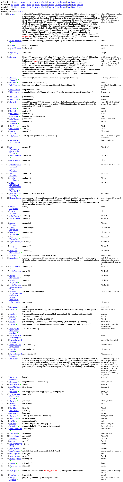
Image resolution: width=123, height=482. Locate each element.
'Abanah (14, 384)
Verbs (29, 2)
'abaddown (15, 92)
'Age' (12, 441)
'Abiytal (14, 216)
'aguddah (14, 451)
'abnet (13, 392)
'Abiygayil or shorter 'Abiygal (14, 150)
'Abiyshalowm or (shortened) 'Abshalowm (15, 296)
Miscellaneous (60, 2)
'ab (11, 14)
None (69, 2)
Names (16, 2)
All (12, 5)
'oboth (13, 439)
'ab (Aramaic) (15, 41)
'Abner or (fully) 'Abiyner (14, 396)
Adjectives (35, 2)
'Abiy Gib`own (14, 141)
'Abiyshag (15, 271)
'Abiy (12, 126)
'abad (12, 57)
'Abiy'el (14, 129)
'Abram (14, 436)
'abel (12, 314)
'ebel (12, 322)
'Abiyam (14, 218)
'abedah (14, 85)
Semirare (80, 2)
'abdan (13, 97)
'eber (12, 424)
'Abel (12, 319)
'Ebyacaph (15, 241)
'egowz (14, 454)
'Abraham (15, 429)
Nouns (23, 2)
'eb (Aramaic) (15, 48)
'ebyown (15, 198)
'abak (13, 307)
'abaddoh (14, 90)
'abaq (12, 413)
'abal (12, 309)
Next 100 (20, 11)
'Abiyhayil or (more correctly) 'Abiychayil (15, 187)
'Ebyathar (14, 302)
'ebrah (13, 426)
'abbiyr (13, 258)
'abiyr (13, 255)
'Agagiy (14, 448)
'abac (12, 401)
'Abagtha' (15, 52)
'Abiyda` (14, 160)
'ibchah (14, 119)
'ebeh (12, 111)
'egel (12, 463)
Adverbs (44, 2)
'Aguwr (14, 456)
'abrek (13, 433)
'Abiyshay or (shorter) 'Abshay (15, 287)
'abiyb (13, 136)
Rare (74, 2)
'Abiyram (15, 266)
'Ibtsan (14, 411)
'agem (13, 475)
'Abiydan (15, 156)
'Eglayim (15, 466)
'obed (12, 83)
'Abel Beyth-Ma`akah (14, 331)
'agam (13, 471)
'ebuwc (14, 116)
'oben (13, 382)
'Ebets (13, 408)
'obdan (14, 99)
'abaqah (14, 418)
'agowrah (15, 459)
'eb (11, 45)
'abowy (14, 114)
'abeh (12, 108)
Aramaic (51, 2)
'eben (13, 359)
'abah (12, 102)
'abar (12, 421)
